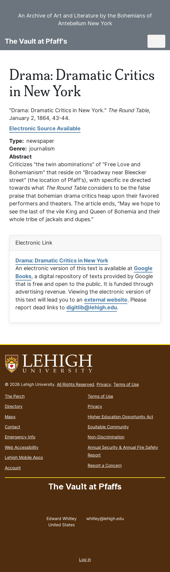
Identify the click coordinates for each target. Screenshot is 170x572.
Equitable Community (108, 427)
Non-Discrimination (106, 437)
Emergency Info (20, 437)
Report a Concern (105, 465)
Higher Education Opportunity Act (120, 416)
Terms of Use (126, 384)
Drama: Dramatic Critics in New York (61, 260)
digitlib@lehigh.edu (91, 307)
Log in (85, 559)
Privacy (104, 384)
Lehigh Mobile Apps (24, 457)
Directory (14, 406)
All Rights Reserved (75, 384)
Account (13, 467)
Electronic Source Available (45, 128)
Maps (10, 416)
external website (105, 299)
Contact (12, 427)
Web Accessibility (22, 447)
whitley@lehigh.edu (105, 517)
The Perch (15, 396)
